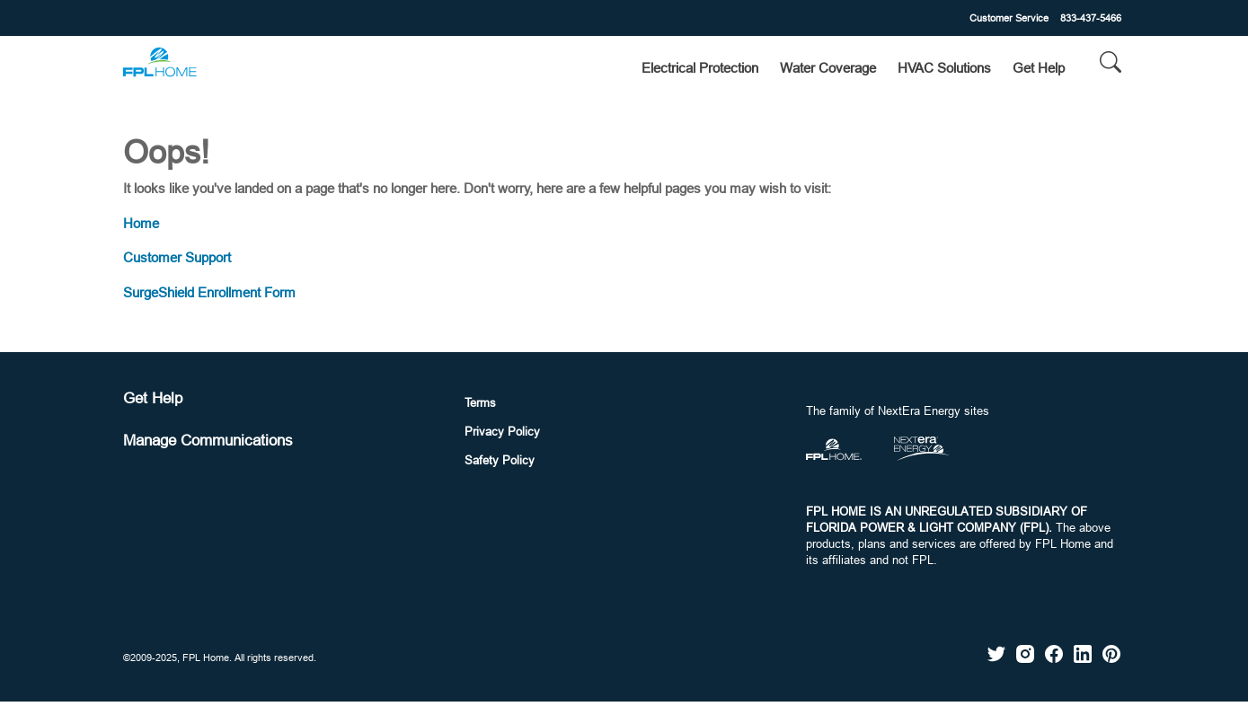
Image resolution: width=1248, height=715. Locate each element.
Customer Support (177, 257)
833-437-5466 (1090, 18)
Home (141, 223)
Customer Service (1009, 18)
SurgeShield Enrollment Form (209, 292)
